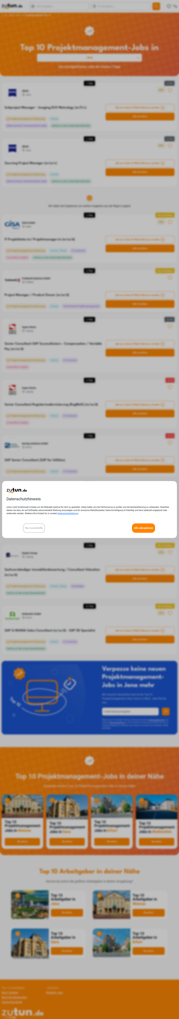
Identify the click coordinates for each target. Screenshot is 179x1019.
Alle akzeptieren (143, 528)
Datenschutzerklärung (68, 513)
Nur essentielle (34, 528)
